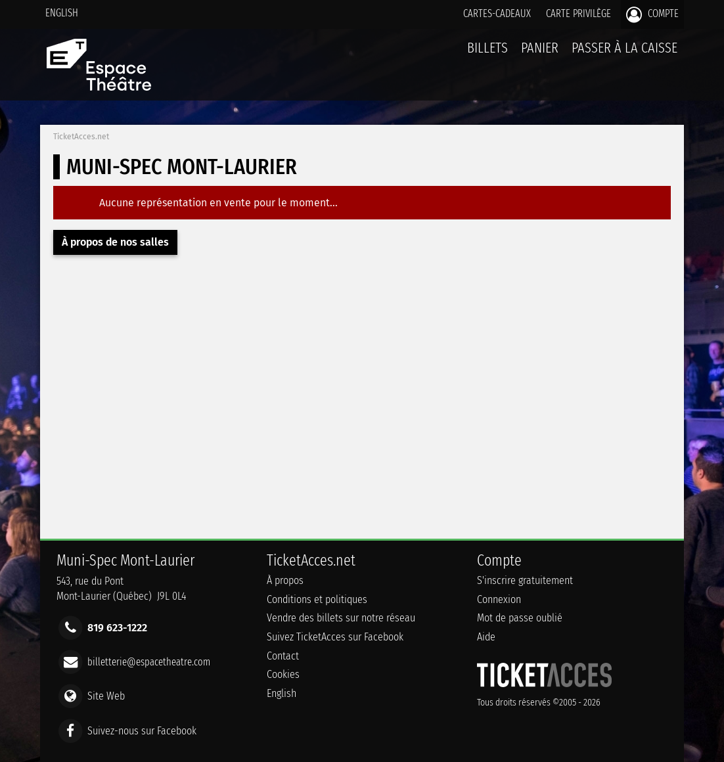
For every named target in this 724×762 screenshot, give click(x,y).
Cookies (283, 674)
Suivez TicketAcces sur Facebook (335, 637)
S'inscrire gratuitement (525, 580)
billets (487, 47)
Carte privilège (578, 13)
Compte (652, 14)
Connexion (499, 599)
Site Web (106, 696)
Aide (486, 637)
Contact (283, 656)
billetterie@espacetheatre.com (148, 662)
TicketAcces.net (81, 136)
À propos (285, 580)
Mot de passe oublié (519, 618)
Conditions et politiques (317, 599)
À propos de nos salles (115, 242)
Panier (539, 55)
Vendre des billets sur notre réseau (341, 618)
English (61, 13)
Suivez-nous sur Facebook (141, 730)
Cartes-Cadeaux (497, 13)
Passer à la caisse (624, 47)
